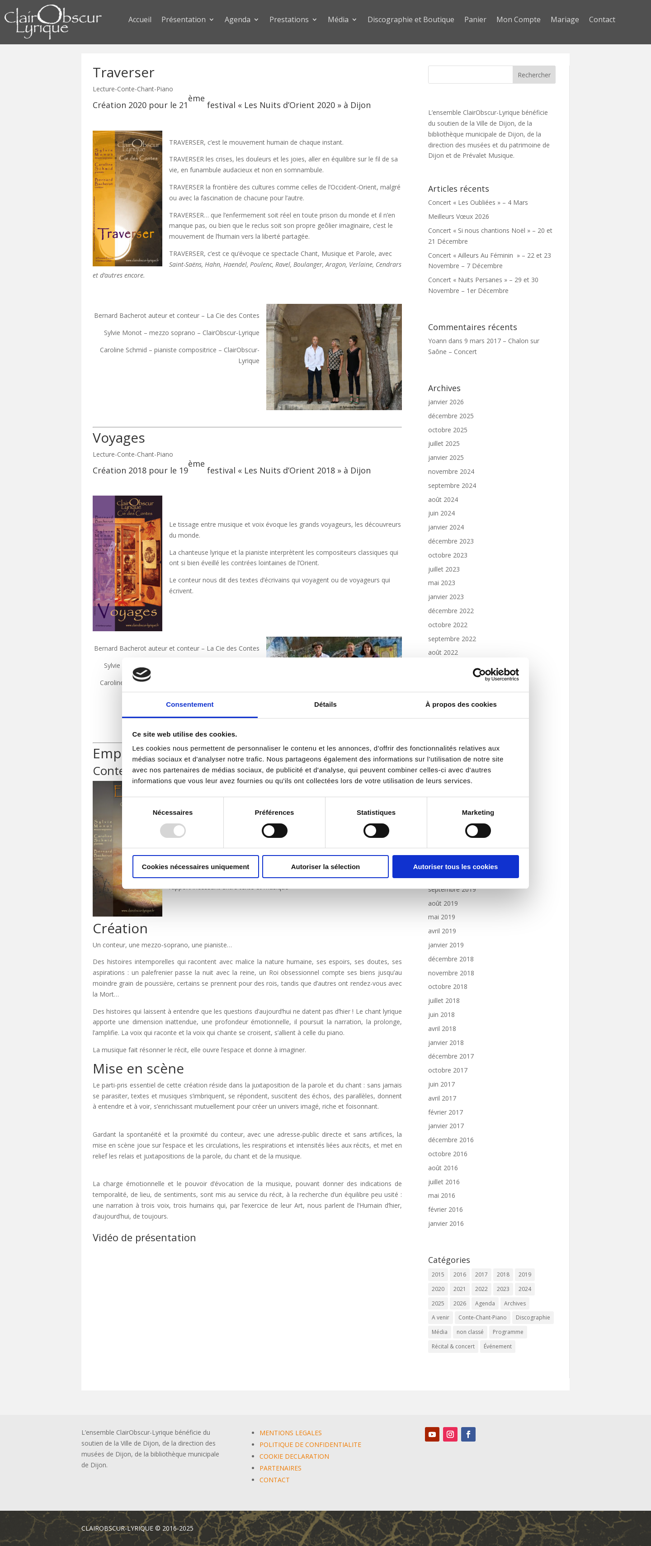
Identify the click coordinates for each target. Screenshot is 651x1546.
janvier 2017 (446, 1125)
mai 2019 (441, 916)
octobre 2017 (447, 1070)
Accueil (139, 20)
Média (338, 20)
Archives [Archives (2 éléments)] (515, 1303)
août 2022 (443, 652)
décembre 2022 (451, 610)
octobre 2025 (447, 430)
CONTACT (274, 1479)
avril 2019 (442, 931)
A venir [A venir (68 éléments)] (440, 1317)
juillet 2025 (444, 443)
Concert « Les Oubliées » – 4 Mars (478, 202)
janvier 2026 (446, 401)
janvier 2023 (446, 596)
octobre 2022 (447, 624)
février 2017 (445, 1112)
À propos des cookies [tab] (461, 704)
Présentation (183, 20)
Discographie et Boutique (411, 20)
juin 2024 (441, 513)
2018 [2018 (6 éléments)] (503, 1274)
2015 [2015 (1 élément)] (438, 1274)
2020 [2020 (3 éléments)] (438, 1289)
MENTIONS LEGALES (290, 1432)
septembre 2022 (452, 638)
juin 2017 (441, 1084)
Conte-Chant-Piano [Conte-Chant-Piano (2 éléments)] (482, 1317)
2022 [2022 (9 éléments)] (481, 1289)
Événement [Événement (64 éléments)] (498, 1346)
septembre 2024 (452, 485)
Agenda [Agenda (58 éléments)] (485, 1303)
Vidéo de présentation (144, 1237)
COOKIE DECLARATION (294, 1456)
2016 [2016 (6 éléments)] (459, 1274)
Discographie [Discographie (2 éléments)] (533, 1317)
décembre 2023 (451, 541)
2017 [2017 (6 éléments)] (481, 1274)
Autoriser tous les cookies (455, 866)
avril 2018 (442, 1028)
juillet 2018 (444, 1000)
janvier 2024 (446, 527)
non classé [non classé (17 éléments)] (470, 1332)
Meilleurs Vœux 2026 (458, 216)
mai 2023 (441, 582)
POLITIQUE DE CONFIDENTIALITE (310, 1444)
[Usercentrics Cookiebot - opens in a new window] (479, 674)
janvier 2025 (446, 457)
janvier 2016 (446, 1223)
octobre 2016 (447, 1153)
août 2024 (443, 499)
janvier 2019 (446, 945)
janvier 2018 (446, 1042)
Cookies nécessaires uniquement (196, 866)
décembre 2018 (451, 959)
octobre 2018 (447, 986)
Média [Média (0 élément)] (440, 1332)
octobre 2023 (447, 555)
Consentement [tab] (189, 704)
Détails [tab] (325, 704)
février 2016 (445, 1209)
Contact (602, 20)
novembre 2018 (451, 973)
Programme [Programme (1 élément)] (508, 1332)
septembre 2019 (452, 889)
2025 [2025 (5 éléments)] (438, 1303)
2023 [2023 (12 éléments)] (503, 1289)
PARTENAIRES (280, 1468)
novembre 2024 (451, 471)
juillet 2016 (444, 1181)
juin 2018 (441, 1014)
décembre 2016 (451, 1139)
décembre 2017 (451, 1056)
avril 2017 (442, 1098)
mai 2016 (441, 1195)
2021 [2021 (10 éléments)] (459, 1289)
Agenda (237, 20)
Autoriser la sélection (325, 866)
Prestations (289, 20)
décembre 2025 (451, 415)
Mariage (565, 20)
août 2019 (443, 903)
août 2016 (443, 1167)
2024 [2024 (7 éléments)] (525, 1289)
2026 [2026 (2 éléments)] (459, 1303)
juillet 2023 (444, 569)
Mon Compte (518, 20)
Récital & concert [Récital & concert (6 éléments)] (453, 1346)
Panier (475, 20)
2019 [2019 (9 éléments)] (525, 1274)
